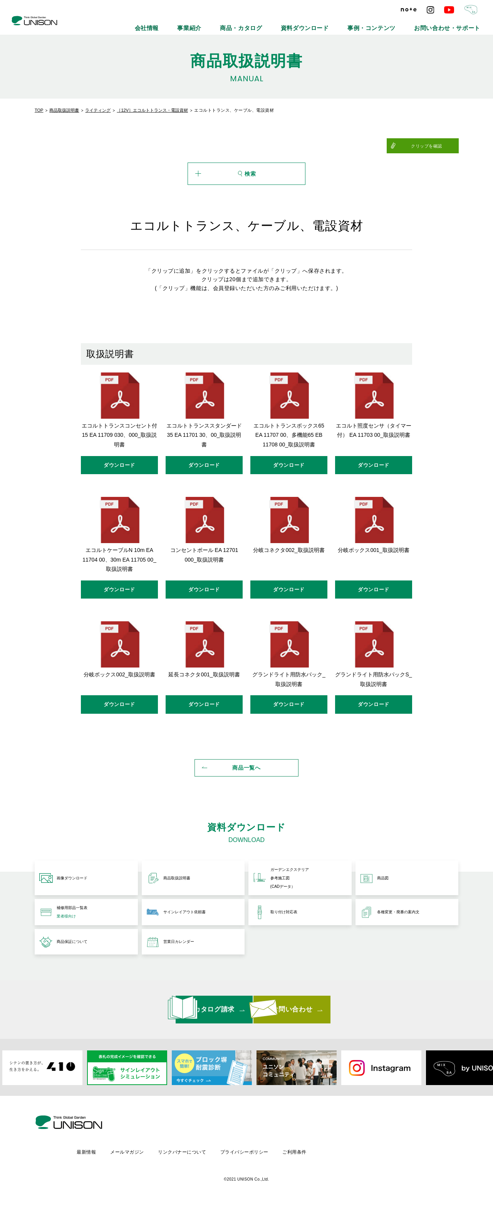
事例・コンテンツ (399, 23)
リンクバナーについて (247, 1151)
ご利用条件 (362, 1151)
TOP (39, 110)
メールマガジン (191, 1151)
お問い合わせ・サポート (457, 23)
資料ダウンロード (348, 23)
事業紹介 (258, 23)
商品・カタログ (298, 23)
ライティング (98, 110)
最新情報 (149, 1151)
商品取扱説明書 (64, 110)
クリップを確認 (439, 146)
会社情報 (224, 23)
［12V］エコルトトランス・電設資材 (152, 110)
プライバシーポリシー (311, 1151)
